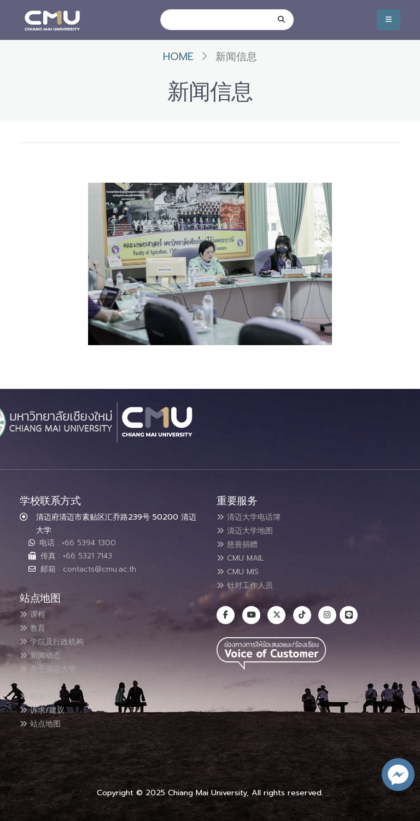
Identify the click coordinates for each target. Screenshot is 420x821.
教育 (34, 627)
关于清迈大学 (52, 666)
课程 (34, 614)
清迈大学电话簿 (253, 516)
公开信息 (43, 679)
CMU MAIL (244, 556)
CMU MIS (241, 569)
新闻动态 (43, 653)
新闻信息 (236, 57)
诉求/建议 (45, 706)
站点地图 (43, 719)
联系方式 (43, 693)
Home (178, 57)
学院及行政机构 (56, 640)
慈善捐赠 (240, 543)
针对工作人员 (249, 582)
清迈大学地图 (249, 530)
